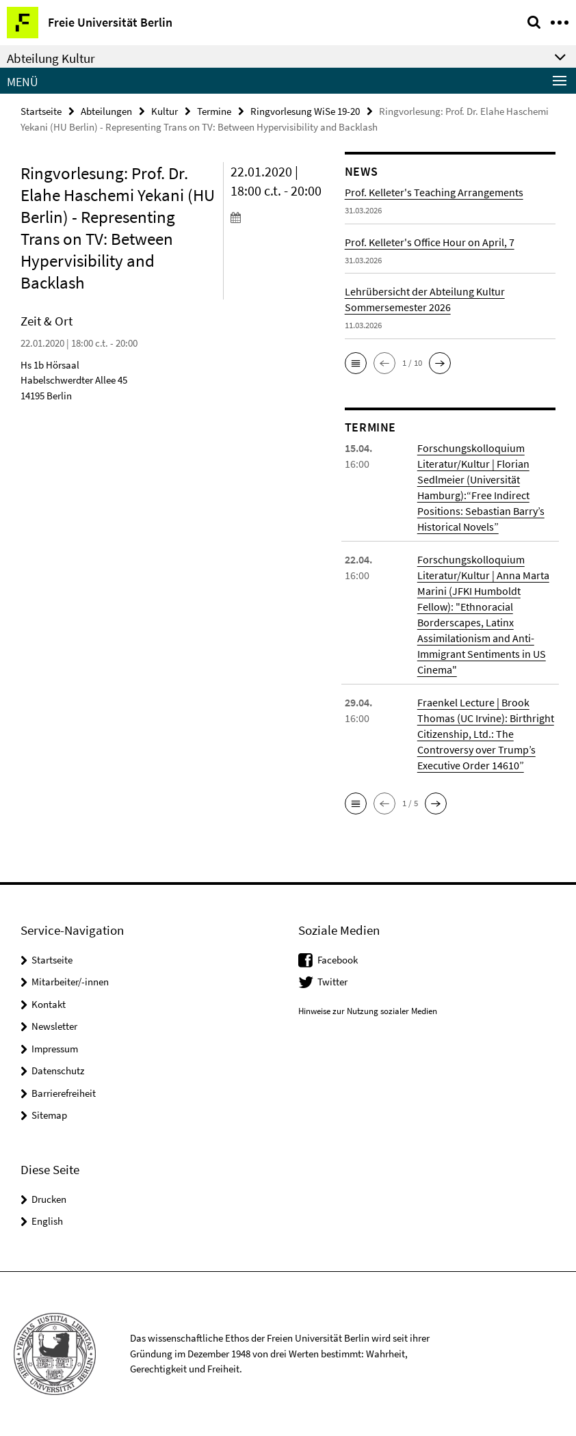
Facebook (337, 959)
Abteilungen (106, 111)
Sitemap (49, 1114)
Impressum (54, 1048)
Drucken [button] (48, 1199)
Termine (214, 111)
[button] (356, 363)
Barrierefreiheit (63, 1093)
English (47, 1220)
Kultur (164, 111)
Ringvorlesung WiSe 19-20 (305, 111)
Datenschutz (57, 1070)
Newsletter (54, 1026)
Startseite (41, 111)
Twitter (332, 981)
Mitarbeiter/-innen (70, 981)
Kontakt (48, 1004)
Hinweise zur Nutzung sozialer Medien (367, 1011)
